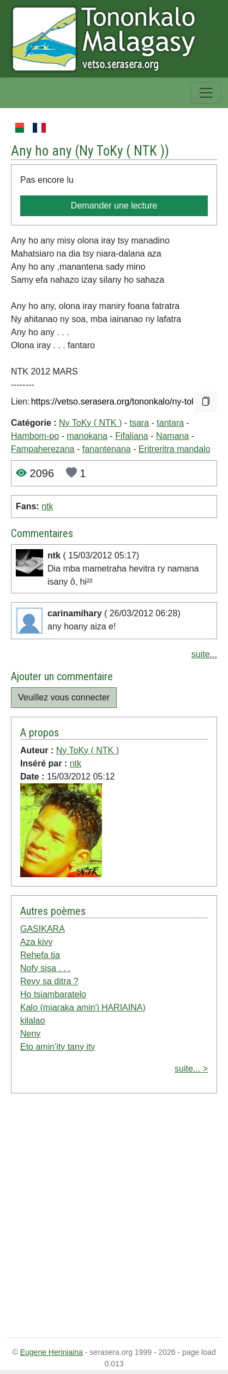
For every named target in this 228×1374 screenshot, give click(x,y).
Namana (172, 436)
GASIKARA (42, 928)
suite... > (191, 1068)
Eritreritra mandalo (175, 449)
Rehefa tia (40, 955)
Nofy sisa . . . (45, 968)
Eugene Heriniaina (51, 1352)
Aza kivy (36, 942)
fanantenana (106, 449)
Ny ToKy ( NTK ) (122, 151)
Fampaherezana (43, 449)
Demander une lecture (114, 205)
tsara (139, 422)
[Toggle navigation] (206, 93)
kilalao (32, 1020)
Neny (30, 1033)
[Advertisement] (102, 1217)
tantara (170, 422)
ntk (47, 506)
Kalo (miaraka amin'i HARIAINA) (83, 1007)
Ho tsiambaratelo (53, 994)
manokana (87, 436)
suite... (204, 654)
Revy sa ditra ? (49, 981)
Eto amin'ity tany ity (57, 1046)
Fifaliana (131, 436)
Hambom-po (35, 436)
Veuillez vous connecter (64, 697)
